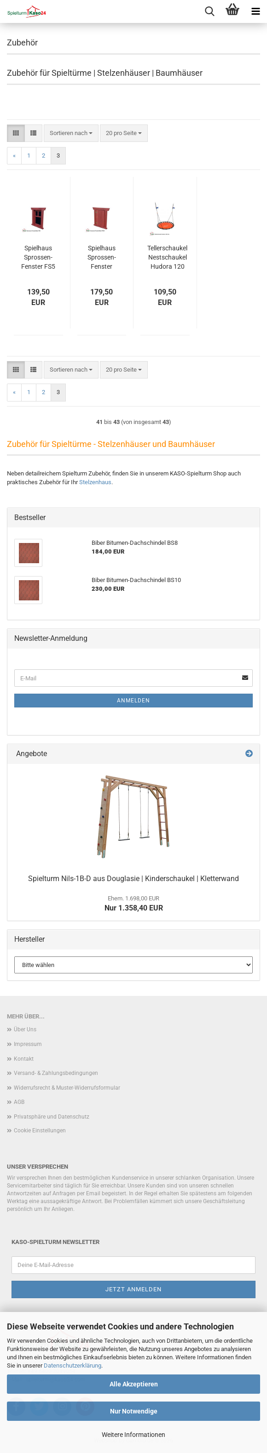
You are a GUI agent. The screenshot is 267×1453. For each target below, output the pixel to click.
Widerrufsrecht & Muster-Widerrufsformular (67, 1088)
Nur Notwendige (133, 1411)
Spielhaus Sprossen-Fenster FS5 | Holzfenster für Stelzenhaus (38, 257)
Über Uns (25, 1029)
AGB (19, 1102)
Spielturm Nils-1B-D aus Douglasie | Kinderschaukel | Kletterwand (133, 878)
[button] (16, 133)
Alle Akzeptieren (134, 1384)
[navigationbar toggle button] (255, 11)
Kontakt (24, 1059)
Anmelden (133, 700)
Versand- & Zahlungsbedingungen (56, 1073)
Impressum (28, 1044)
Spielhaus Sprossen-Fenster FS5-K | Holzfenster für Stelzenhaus (101, 257)
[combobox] (71, 133)
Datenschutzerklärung (72, 1365)
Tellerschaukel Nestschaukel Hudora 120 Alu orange (167, 257)
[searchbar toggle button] (209, 11)
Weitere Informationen (133, 1434)
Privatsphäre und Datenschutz (51, 1117)
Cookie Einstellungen (40, 1130)
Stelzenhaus (95, 482)
